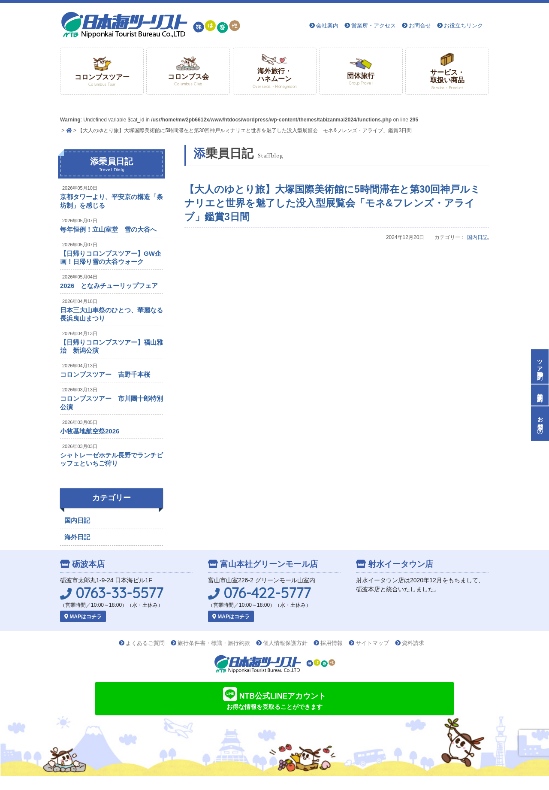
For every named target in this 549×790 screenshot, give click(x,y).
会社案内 (327, 25)
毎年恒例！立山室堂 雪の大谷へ (108, 229)
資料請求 (413, 643)
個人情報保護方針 (285, 643)
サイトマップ (372, 643)
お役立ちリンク (463, 25)
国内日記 (477, 237)
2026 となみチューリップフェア (109, 285)
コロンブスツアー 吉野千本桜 (105, 374)
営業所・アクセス (373, 25)
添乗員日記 (111, 165)
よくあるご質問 (145, 643)
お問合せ (420, 25)
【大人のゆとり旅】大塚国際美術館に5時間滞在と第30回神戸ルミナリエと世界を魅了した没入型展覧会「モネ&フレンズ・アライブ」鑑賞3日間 (332, 203)
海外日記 (77, 537)
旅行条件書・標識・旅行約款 (214, 643)
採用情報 (331, 643)
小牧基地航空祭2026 (89, 431)
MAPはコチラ (83, 617)
